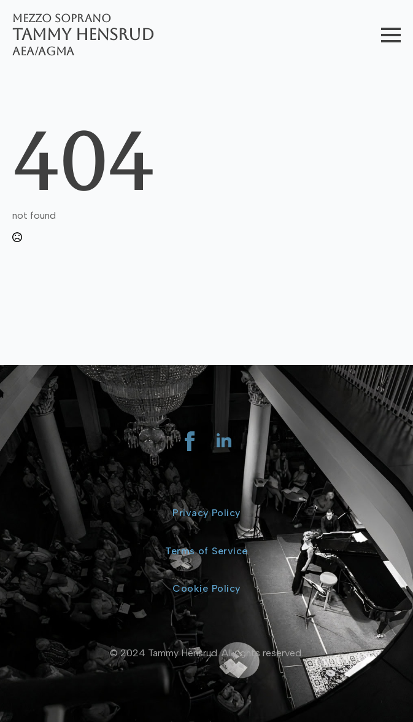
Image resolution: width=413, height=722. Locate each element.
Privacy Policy (206, 513)
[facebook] (189, 441)
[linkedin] (224, 441)
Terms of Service (206, 551)
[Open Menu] (391, 35)
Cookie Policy (206, 588)
